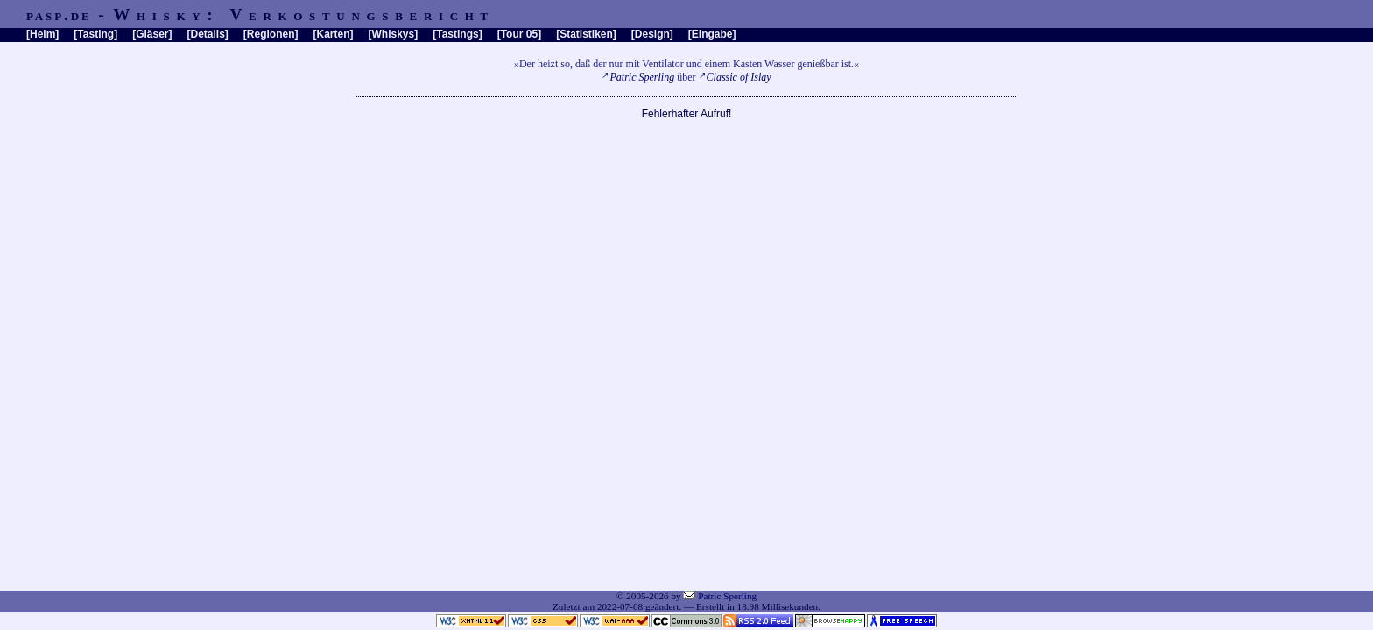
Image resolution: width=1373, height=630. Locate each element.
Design (652, 34)
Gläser (152, 34)
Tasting (95, 34)
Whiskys (393, 34)
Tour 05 (519, 34)
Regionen (271, 34)
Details (207, 34)
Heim (42, 34)
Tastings (457, 34)
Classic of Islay (739, 77)
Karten (333, 34)
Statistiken (586, 34)
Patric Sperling (642, 77)
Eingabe (712, 34)
